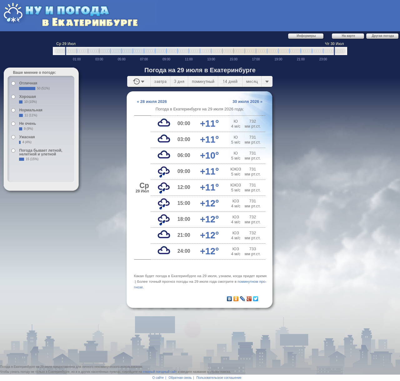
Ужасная (27, 137)
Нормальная (30, 110)
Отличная (28, 83)
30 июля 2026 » (247, 101)
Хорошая (27, 96)
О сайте (158, 377)
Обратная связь (180, 377)
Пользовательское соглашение (219, 377)
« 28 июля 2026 (152, 101)
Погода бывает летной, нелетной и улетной (40, 152)
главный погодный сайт (160, 371)
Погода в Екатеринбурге (17, 366)
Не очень (27, 123)
